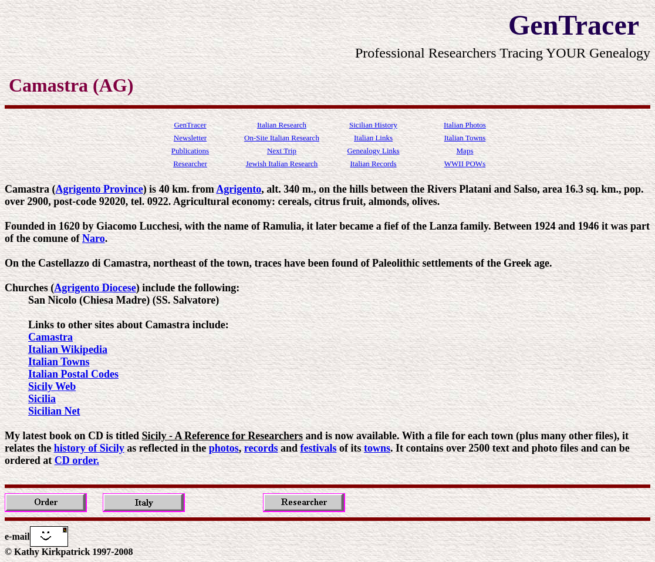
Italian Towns (59, 362)
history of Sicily (89, 448)
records (261, 448)
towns (377, 448)
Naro (93, 238)
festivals (319, 448)
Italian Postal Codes (73, 374)
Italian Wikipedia (67, 349)
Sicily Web (52, 386)
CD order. (77, 460)
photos (224, 448)
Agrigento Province (99, 189)
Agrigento (238, 189)
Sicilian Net (54, 411)
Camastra (50, 337)
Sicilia (42, 399)
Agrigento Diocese (95, 288)
